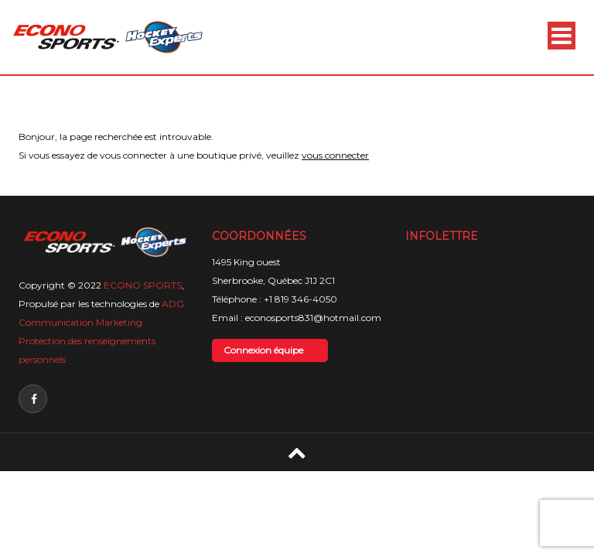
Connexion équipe (263, 350)
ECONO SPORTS (143, 285)
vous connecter (335, 155)
